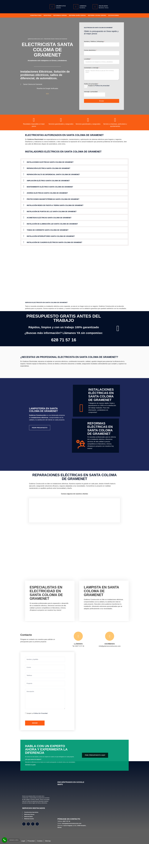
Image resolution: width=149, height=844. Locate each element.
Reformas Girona (60, 15)
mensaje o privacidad (90, 91)
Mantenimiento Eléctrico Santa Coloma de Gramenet (50, 187)
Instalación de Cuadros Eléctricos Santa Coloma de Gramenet (54, 242)
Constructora (36, 15)
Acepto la (98, 85)
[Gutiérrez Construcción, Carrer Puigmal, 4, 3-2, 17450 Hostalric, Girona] (72, 802)
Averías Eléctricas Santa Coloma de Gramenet (47, 193)
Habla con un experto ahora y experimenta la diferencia (46, 749)
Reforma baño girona (77, 15)
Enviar (101, 101)
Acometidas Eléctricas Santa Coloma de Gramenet (49, 218)
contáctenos (83, 6)
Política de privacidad (102, 85)
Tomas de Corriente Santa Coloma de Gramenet (47, 230)
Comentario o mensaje (91, 67)
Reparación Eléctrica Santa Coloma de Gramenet (48, 168)
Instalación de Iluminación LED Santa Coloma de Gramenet (52, 224)
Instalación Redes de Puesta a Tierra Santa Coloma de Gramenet (55, 205)
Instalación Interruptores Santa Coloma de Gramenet (51, 236)
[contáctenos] (75, 6)
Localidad (87, 59)
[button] (74, 161)
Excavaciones (113, 15)
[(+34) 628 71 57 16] (52, 6)
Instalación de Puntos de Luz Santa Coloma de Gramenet (51, 211)
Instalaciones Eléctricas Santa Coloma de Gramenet (50, 162)
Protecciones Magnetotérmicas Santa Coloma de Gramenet (53, 199)
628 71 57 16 (63, 339)
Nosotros (47, 15)
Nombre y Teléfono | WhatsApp (94, 41)
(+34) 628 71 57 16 (61, 6)
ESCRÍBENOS (110, 644)
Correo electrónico (90, 50)
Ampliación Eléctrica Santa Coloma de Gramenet (48, 180)
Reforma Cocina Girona (97, 15)
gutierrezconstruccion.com (35, 39)
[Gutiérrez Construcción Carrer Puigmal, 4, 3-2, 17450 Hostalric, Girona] (97, 691)
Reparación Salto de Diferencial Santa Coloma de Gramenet (53, 174)
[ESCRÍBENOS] (109, 636)
